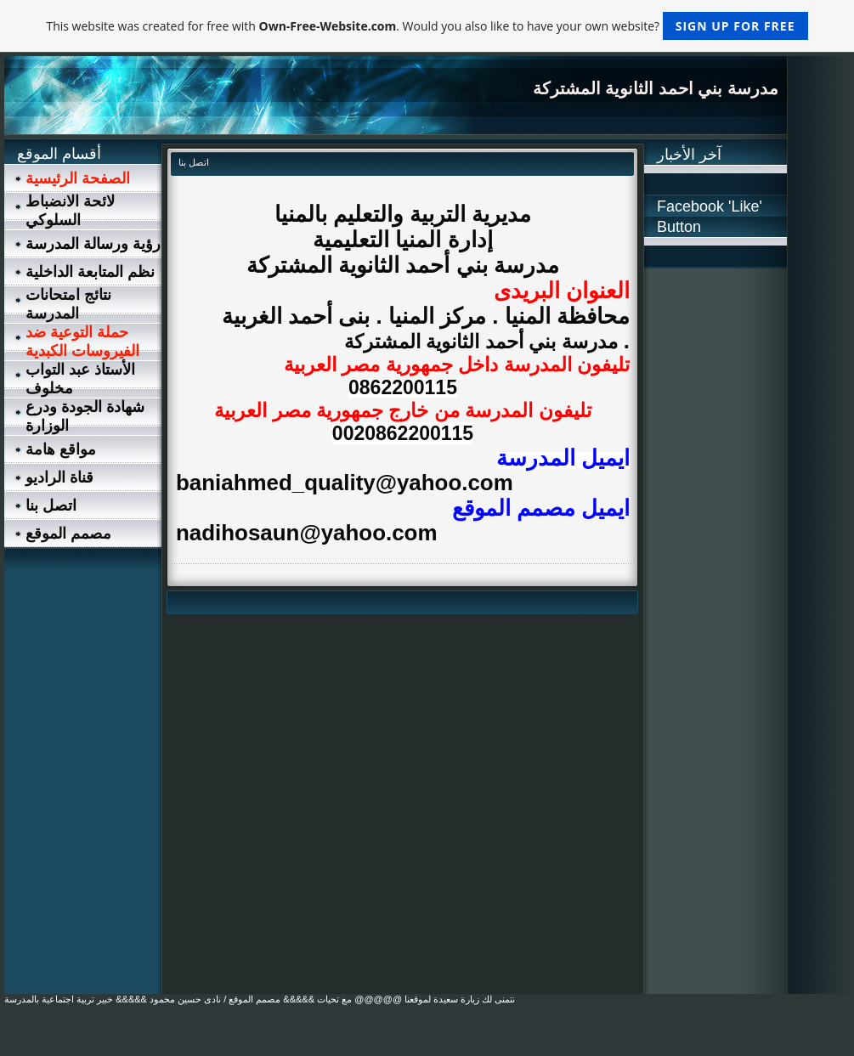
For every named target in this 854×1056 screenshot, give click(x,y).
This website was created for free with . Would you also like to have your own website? (426, 26)
